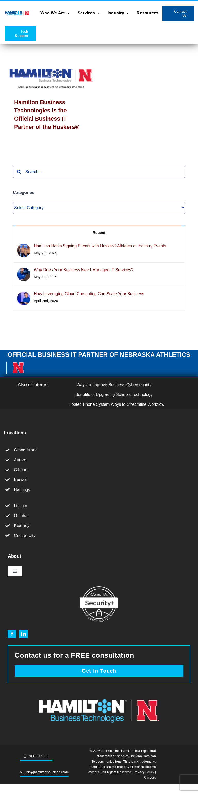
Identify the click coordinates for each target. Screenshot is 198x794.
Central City (25, 535)
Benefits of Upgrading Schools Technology (114, 394)
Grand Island (26, 450)
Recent (99, 232)
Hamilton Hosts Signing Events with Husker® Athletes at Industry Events (100, 246)
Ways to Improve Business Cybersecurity (114, 385)
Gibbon (20, 470)
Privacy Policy (144, 772)
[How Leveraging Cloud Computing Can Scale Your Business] (23, 295)
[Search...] (99, 172)
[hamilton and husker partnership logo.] (99, 697)
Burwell (20, 479)
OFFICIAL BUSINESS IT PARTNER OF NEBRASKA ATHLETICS (98, 354)
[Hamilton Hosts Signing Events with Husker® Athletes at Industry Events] (23, 248)
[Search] (19, 172)
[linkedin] (23, 634)
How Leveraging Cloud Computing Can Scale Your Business (89, 294)
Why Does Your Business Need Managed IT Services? (84, 270)
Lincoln (20, 506)
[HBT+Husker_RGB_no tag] (17, 12)
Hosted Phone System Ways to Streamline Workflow (116, 404)
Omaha (20, 515)
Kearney (21, 525)
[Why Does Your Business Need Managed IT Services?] (23, 271)
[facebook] (12, 634)
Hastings (22, 489)
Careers (150, 777)
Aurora (20, 460)
